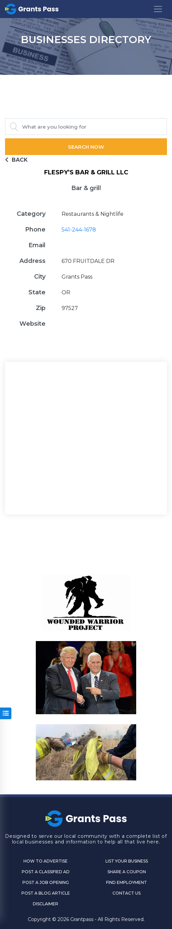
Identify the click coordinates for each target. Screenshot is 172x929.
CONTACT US (126, 893)
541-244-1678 (79, 229)
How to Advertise (45, 861)
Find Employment (126, 882)
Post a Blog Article (45, 893)
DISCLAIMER (45, 903)
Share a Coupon (126, 871)
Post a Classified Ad (46, 871)
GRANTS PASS (86, 83)
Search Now (86, 147)
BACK (16, 160)
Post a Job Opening (45, 882)
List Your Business (126, 861)
